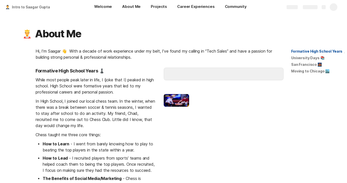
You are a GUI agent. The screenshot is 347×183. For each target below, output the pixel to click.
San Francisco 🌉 (306, 64)
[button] (27, 34)
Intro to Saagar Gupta (31, 7)
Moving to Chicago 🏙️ (310, 71)
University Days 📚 (308, 58)
